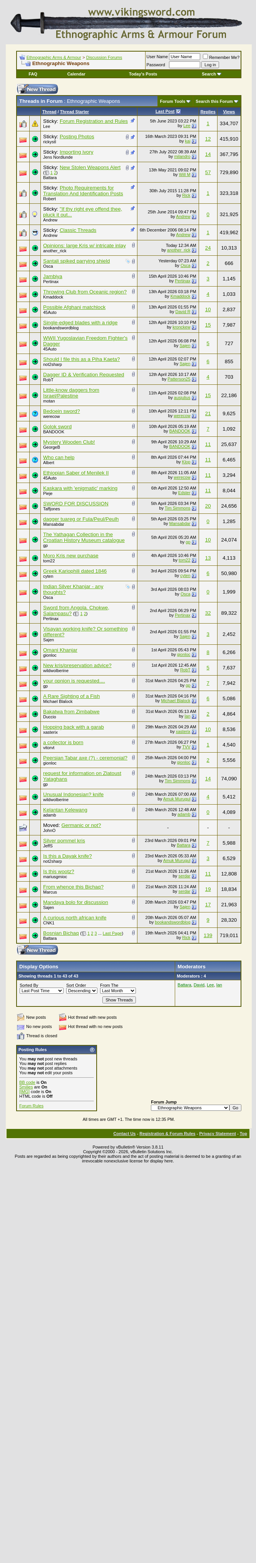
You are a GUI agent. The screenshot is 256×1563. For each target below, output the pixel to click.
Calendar (76, 74)
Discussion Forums (104, 57)
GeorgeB (51, 447)
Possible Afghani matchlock (74, 307)
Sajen (184, 345)
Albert (48, 462)
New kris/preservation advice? (77, 665)
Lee (46, 126)
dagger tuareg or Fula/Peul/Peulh (81, 519)
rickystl (49, 141)
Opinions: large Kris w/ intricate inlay (84, 245)
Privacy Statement (217, 1133)
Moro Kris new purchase (71, 555)
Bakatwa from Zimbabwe (71, 711)
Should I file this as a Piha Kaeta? (81, 359)
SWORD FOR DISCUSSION (76, 503)
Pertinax (51, 281)
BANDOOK (53, 431)
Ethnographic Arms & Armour (54, 57)
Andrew (50, 220)
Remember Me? (221, 57)
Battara (50, 177)
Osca (48, 266)
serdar (184, 876)
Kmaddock (53, 297)
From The (109, 985)
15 (208, 325)
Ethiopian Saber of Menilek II (76, 473)
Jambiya (52, 276)
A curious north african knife (74, 918)
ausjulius (182, 397)
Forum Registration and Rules (94, 121)
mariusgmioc (55, 876)
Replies (208, 111)
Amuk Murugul (177, 799)
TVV (186, 747)
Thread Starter (74, 111)
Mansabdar (53, 524)
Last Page (112, 933)
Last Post (165, 111)
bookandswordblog (61, 327)
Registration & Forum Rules (167, 1133)
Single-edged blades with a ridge (80, 322)
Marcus (50, 892)
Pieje (47, 493)
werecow (51, 416)
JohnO (49, 830)
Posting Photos (77, 136)
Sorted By (29, 985)
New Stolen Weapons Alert (90, 167)
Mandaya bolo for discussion (75, 902)
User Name (157, 56)
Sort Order (76, 985)
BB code (27, 1082)
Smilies (26, 1087)
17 (208, 904)
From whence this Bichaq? (73, 887)
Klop (186, 462)
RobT (48, 379)
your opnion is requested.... (74, 681)
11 (208, 444)
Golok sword (57, 426)
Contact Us (124, 1133)
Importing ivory (76, 152)
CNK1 (48, 923)
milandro (182, 156)
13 (208, 558)
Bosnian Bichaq (61, 933)
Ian (187, 716)
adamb (49, 815)
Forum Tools (173, 101)
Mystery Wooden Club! (69, 442)
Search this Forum (214, 101)
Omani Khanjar (60, 650)
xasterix (50, 732)
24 (208, 248)
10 (208, 309)
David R (182, 311)
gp (45, 545)
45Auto (50, 312)
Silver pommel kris (64, 841)
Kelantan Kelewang (65, 810)
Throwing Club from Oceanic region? (85, 292)
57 (208, 172)
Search (211, 74)
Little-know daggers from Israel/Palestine (71, 393)
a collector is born (63, 742)
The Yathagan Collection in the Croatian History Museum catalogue (84, 537)
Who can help (59, 457)
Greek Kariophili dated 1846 (75, 571)
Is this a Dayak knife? (67, 856)
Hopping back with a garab (73, 727)
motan (49, 401)
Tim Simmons (178, 508)
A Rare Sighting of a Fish (71, 696)
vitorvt (48, 747)
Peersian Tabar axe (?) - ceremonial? (85, 758)
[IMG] (24, 1091)
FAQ (32, 74)
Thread (49, 111)
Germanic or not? (81, 825)
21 (208, 413)
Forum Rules (31, 1105)
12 (208, 139)
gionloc (50, 655)
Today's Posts (143, 74)
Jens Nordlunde (58, 157)
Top (243, 1133)
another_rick (55, 250)
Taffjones (51, 508)
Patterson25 (178, 379)
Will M (185, 174)
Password (156, 64)
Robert (49, 198)
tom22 (49, 560)
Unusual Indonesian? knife (73, 794)
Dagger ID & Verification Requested (83, 374)
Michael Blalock (57, 701)
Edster (184, 492)
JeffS (48, 846)
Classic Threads (78, 230)
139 (208, 935)
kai (188, 141)
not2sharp (52, 364)
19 (208, 889)
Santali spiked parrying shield (76, 261)
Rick (186, 195)
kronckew (181, 327)
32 (208, 613)
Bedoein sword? (61, 411)
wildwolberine (56, 670)
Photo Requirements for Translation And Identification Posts (83, 190)
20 (208, 506)
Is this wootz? (58, 871)
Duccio (49, 716)
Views (229, 111)
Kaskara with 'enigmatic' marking (80, 488)
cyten (48, 576)
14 (208, 154)
